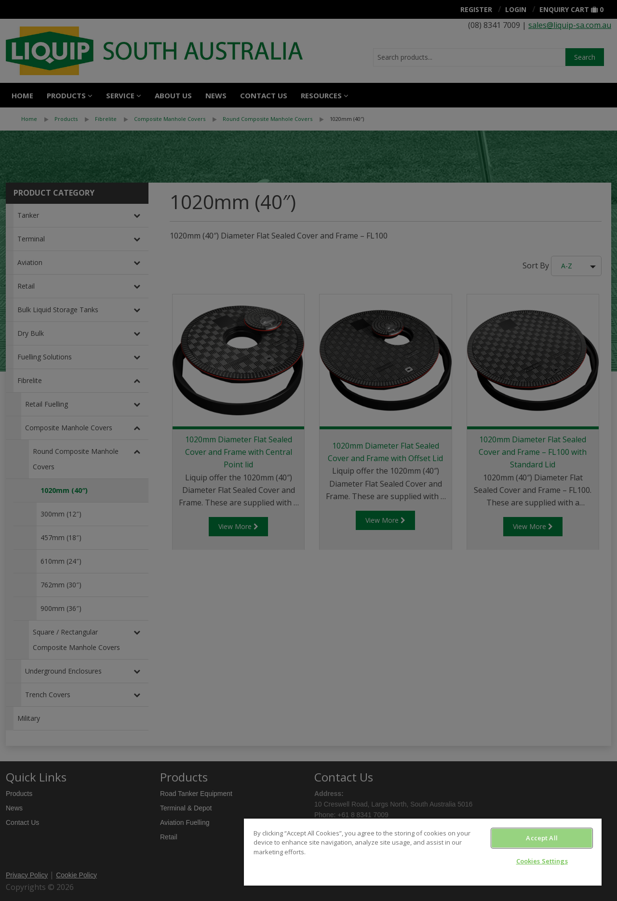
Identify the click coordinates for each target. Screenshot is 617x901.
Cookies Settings (542, 861)
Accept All (541, 838)
